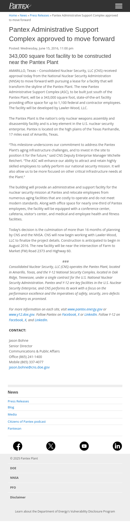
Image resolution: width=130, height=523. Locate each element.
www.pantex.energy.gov (85, 309)
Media (12, 414)
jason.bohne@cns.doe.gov (29, 367)
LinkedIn (90, 314)
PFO (13, 488)
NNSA (14, 478)
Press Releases (39, 15)
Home (13, 15)
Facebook (69, 314)
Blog (11, 407)
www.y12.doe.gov (22, 314)
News (23, 15)
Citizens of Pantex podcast (27, 421)
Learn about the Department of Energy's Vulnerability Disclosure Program (65, 511)
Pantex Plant (29, 458)
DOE (13, 468)
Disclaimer (18, 497)
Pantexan (14, 428)
